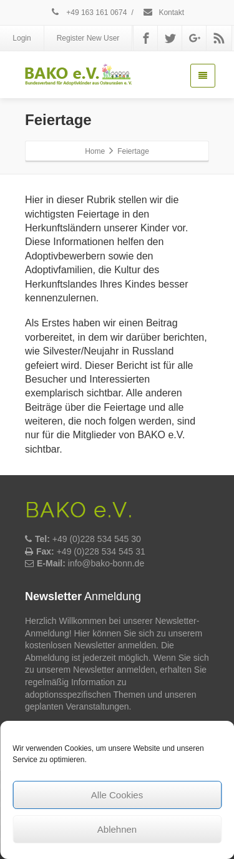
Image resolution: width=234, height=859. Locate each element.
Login (21, 38)
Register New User (88, 38)
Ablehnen (117, 829)
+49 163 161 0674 (88, 12)
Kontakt (163, 12)
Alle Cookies (117, 795)
